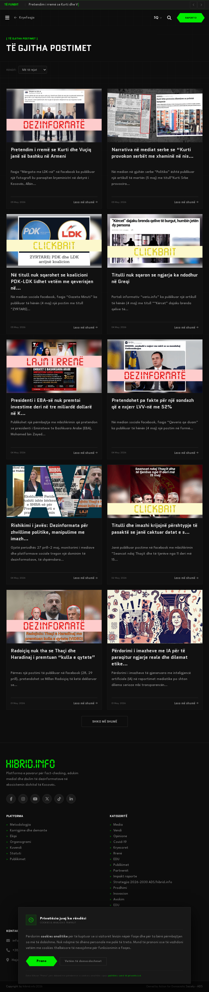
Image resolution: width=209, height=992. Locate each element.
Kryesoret (119, 847)
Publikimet (16, 859)
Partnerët (119, 870)
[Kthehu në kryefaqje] (24, 18)
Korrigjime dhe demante (26, 830)
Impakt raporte (123, 876)
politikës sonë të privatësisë (124, 976)
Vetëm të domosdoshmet (83, 961)
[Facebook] (11, 798)
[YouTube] (35, 798)
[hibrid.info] (30, 764)
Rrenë (116, 853)
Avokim (117, 899)
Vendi (116, 830)
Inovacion (119, 893)
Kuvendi (14, 847)
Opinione (118, 836)
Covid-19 (118, 842)
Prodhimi (118, 888)
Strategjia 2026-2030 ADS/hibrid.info (141, 882)
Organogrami (18, 842)
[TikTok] (59, 798)
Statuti (13, 853)
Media (116, 824)
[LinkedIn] (71, 798)
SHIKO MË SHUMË (104, 721)
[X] (47, 798)
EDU (114, 859)
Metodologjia (18, 824)
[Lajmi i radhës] (201, 4)
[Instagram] (23, 798)
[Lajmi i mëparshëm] (194, 4)
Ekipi (11, 836)
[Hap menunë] (7, 18)
